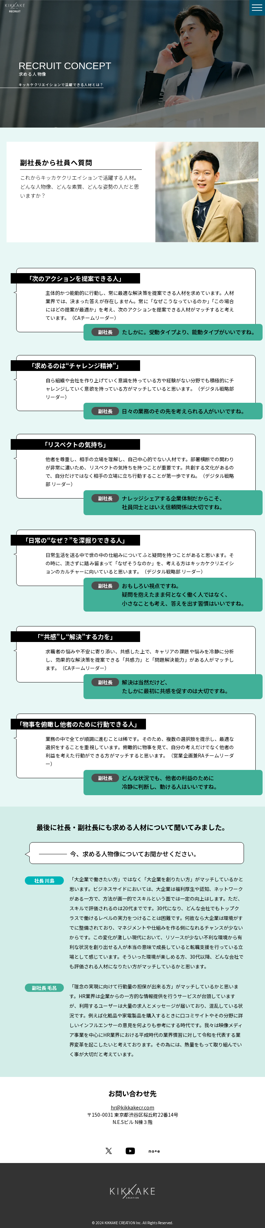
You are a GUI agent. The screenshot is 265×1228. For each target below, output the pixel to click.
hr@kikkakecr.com (132, 1107)
